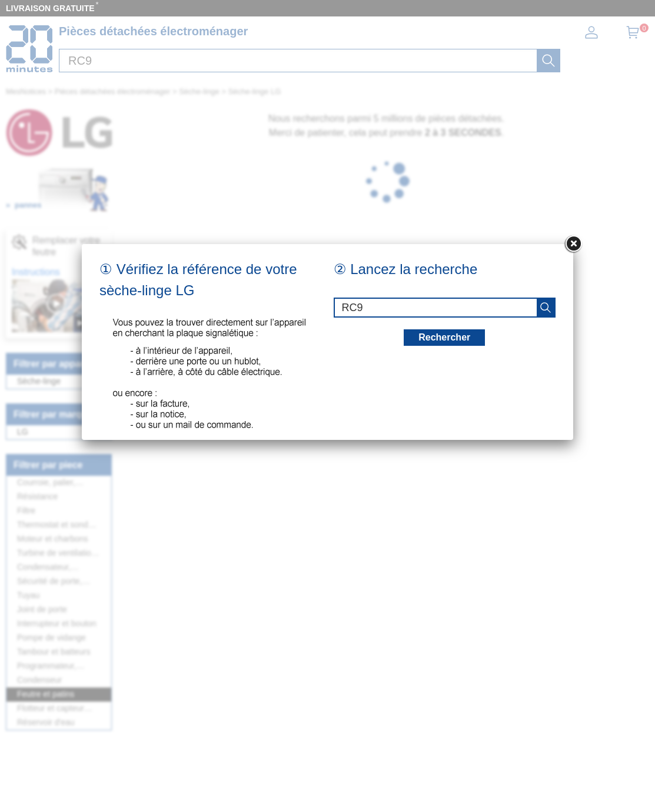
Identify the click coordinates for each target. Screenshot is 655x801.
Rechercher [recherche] (444, 337)
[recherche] (545, 307)
